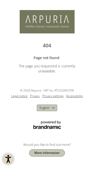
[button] (8, 159)
